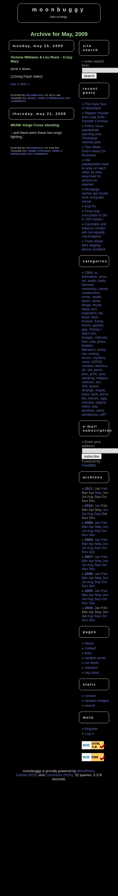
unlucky (87, 402)
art (84, 281)
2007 (88, 557)
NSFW (97, 362)
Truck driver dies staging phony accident (93, 245)
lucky (101, 350)
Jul (84, 514)
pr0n (93, 374)
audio (92, 281)
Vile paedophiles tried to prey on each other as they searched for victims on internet (95, 172)
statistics (91, 668)
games (98, 325)
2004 (88, 608)
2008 (88, 540)
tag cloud (92, 672)
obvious (101, 366)
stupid (100, 390)
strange (43, 150)
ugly (103, 398)
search (90, 705)
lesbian (87, 345)
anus (102, 277)
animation (89, 277)
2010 (88, 506)
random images (97, 701)
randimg (88, 378)
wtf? (103, 414)
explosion (89, 313)
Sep (97, 514)
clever (102, 289)
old (89, 370)
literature (88, 350)
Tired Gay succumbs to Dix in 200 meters (94, 215)
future (86, 325)
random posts (95, 658)
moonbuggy (59, 9)
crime (31, 150)
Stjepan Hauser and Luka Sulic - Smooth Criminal (95, 117)
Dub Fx (90, 206)
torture (93, 398)
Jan (97, 506)
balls (102, 281)
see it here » (20, 84)
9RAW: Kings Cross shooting (35, 125)
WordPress (85, 771)
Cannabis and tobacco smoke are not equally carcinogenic (94, 230)
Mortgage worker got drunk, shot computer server (95, 195)
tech (94, 394)
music (31, 98)
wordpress (90, 414)
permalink (56, 98)
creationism (90, 293)
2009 (88, 523)
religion (102, 378)
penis (98, 370)
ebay (85, 309)
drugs (86, 305)
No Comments (38, 153)
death (96, 297)
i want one (92, 331)
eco (94, 309)
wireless (88, 410)
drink (96, 301)
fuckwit (87, 321)
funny (98, 321)
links (88, 653)
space (94, 386)
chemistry (89, 289)
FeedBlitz (89, 465)
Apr (91, 527)
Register (91, 729)
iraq (92, 341)
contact (90, 648)
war (95, 406)
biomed (87, 285)
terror (104, 394)
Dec (92, 535)
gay (84, 329)
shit (84, 386)
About (89, 643)
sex (98, 382)
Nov (85, 535)
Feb (104, 489)
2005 (88, 591)
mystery (99, 358)
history (94, 329)
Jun (105, 510)
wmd (100, 410)
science (87, 382)
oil (83, 370)
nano (85, 362)
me (84, 354)
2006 (88, 574)
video (41, 98)
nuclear (87, 366)
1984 (88, 272)
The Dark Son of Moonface (94, 106)
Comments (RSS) (59, 775)
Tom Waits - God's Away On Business (94, 151)
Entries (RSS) (27, 775)
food (94, 317)
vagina (100, 402)
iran (85, 341)
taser (85, 394)
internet (101, 337)
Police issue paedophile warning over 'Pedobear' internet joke (92, 134)
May (98, 493)
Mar (85, 527)
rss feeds (92, 663)
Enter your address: (91, 444)
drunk (96, 305)
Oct (104, 531)
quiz (102, 374)
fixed (85, 317)
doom (86, 301)
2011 (88, 489)
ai (95, 272)
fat (100, 313)
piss (85, 374)
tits (84, 398)
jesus (101, 341)
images (87, 337)
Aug (90, 514)
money (94, 354)
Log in (89, 734)
